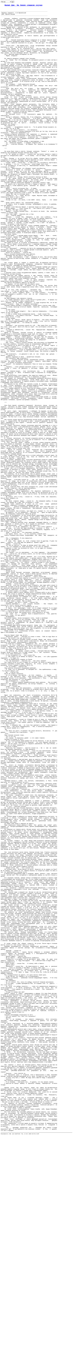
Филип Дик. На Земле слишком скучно (23, 5)
